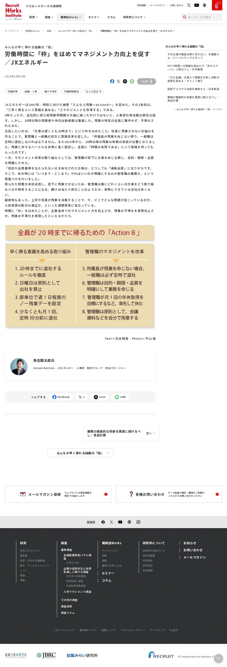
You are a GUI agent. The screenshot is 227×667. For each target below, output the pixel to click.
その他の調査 (69, 600)
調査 (48, 17)
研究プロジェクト (30, 550)
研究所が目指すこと (154, 550)
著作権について (88, 630)
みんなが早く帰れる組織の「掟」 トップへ (199, 109)
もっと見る (92, 91)
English (173, 630)
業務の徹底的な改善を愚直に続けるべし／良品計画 (123, 433)
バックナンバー (110, 550)
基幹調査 (66, 549)
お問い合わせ (176, 5)
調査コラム (68, 612)
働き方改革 (50, 91)
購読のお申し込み (112, 565)
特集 (22, 580)
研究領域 (148, 560)
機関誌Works (69, 17)
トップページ (12, 30)
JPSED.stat (72, 562)
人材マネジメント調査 (77, 591)
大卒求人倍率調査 (76, 576)
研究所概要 (149, 555)
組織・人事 (31, 91)
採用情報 (141, 5)
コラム (111, 17)
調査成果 (66, 606)
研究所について (133, 17)
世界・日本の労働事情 (32, 560)
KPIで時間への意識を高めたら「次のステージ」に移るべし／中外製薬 (192, 67)
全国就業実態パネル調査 (77, 556)
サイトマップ (157, 630)
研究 (32, 17)
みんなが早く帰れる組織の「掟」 (76, 30)
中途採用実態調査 (76, 585)
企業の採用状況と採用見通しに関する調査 (77, 570)
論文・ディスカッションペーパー (34, 568)
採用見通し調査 (74, 581)
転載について (108, 630)
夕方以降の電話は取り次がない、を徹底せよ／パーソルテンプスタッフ (193, 56)
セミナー (94, 17)
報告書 (23, 555)
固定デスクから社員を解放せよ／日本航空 (193, 89)
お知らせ (189, 543)
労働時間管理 (71, 91)
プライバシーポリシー (133, 630)
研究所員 (148, 565)
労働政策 (13, 91)
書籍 (22, 575)
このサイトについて (64, 630)
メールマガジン (158, 5)
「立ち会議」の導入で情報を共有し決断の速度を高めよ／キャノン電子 (193, 79)
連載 (49, 30)
